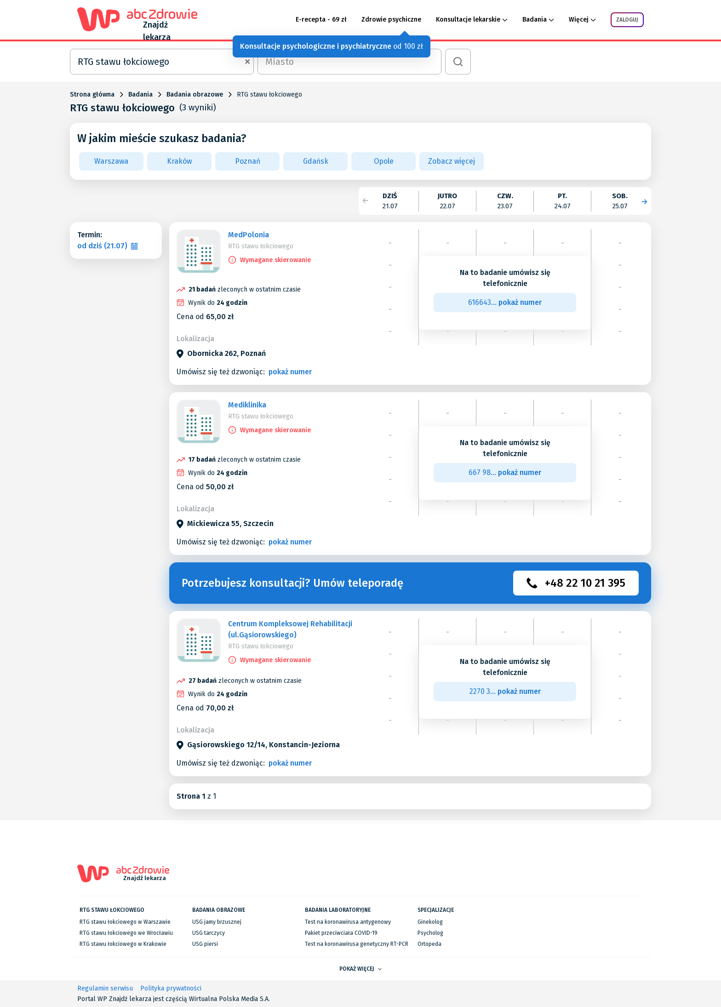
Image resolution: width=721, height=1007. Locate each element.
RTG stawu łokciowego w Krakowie (123, 944)
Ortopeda (429, 944)
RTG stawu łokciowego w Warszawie (125, 922)
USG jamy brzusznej (216, 922)
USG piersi (205, 944)
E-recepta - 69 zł (321, 19)
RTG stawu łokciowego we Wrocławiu (126, 933)
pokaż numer (290, 371)
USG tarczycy (208, 933)
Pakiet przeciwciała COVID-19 (341, 933)
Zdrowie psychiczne (391, 19)
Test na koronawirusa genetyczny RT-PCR (356, 944)
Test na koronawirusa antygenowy (348, 922)
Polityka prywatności (170, 988)
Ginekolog (430, 922)
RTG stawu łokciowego (260, 246)
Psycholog (430, 933)
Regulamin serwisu (105, 988)
